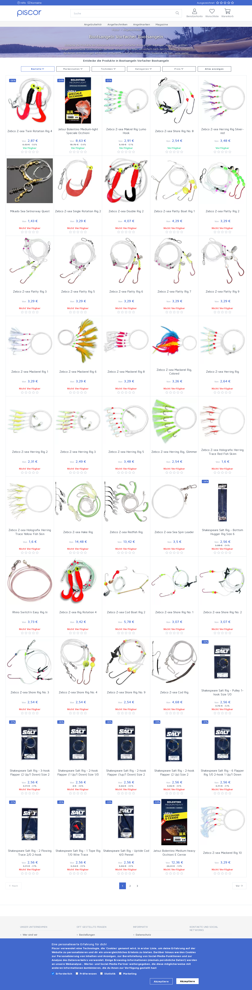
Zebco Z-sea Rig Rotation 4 (78, 612)
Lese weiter (182, 52)
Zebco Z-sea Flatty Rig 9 (222, 291)
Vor (239, 885)
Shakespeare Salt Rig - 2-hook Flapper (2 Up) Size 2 (174, 772)
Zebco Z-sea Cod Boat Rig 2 (126, 612)
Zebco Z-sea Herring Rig (222, 371)
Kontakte (35, 2)
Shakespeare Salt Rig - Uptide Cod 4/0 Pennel (126, 852)
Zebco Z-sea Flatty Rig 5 (78, 291)
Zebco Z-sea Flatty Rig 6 (126, 291)
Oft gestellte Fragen (91, 926)
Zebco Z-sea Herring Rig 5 (126, 451)
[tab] (41, 928)
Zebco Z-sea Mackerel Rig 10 (222, 852)
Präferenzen (88, 973)
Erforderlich (64, 973)
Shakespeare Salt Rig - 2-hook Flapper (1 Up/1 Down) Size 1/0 (78, 772)
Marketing (130, 973)
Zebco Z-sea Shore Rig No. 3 (30, 692)
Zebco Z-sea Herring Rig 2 (30, 451)
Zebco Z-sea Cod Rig (174, 692)
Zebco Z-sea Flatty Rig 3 (30, 291)
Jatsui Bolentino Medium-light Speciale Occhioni (78, 131)
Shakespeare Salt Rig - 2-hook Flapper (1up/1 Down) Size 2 (126, 772)
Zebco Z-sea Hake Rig (78, 532)
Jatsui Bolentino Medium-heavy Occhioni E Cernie (174, 852)
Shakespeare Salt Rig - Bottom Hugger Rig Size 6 (222, 532)
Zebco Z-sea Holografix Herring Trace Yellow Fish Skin (30, 532)
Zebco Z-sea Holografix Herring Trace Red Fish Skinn (222, 451)
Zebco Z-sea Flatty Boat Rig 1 (174, 211)
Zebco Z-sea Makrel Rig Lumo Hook (126, 131)
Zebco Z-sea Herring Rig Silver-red (222, 131)
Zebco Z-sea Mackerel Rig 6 (78, 371)
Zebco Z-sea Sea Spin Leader (174, 532)
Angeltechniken (132, 29)
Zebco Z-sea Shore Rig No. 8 (174, 131)
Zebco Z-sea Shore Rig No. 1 (174, 612)
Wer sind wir (30, 934)
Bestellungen (87, 934)
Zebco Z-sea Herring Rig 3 (78, 451)
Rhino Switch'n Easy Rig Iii (29, 612)
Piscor (115, 29)
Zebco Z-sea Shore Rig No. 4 (78, 692)
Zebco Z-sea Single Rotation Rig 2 (78, 211)
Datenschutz (143, 934)
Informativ (140, 926)
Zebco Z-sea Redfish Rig (126, 532)
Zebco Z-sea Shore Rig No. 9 (126, 692)
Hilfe (21, 2)
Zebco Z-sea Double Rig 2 (126, 211)
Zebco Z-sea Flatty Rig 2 (222, 211)
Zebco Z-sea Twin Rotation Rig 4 (29, 131)
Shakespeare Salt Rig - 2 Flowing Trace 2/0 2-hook (30, 852)
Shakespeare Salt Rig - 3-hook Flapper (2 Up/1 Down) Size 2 (30, 772)
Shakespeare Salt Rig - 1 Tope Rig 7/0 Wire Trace (78, 852)
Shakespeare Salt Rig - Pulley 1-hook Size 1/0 (222, 692)
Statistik (109, 973)
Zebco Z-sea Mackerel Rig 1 (29, 371)
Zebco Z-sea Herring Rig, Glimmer (174, 451)
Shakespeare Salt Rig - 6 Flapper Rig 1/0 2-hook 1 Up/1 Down (222, 772)
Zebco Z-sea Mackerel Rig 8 (126, 371)
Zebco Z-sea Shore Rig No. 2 (222, 612)
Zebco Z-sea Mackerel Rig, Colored (174, 371)
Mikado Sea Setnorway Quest (30, 211)
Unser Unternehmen (33, 926)
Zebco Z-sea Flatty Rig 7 (174, 291)
